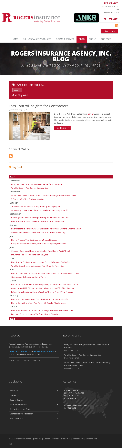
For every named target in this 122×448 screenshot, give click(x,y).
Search (47, 438)
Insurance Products (34, 404)
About (92, 38)
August (13, 225)
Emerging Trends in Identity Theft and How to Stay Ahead (36, 314)
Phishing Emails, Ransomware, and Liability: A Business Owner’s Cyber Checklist (46, 228)
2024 (12, 318)
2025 (12, 176)
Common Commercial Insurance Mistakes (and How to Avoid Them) (40, 251)
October (14, 202)
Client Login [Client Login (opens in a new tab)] (109, 31)
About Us (34, 390)
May (12, 258)
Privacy (55, 438)
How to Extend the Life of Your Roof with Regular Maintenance (38, 303)
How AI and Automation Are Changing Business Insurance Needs (39, 299)
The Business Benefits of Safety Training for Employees (35, 206)
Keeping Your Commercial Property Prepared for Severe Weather (40, 217)
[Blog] (116, 25)
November (15, 191)
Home (15, 38)
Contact (106, 38)
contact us (25, 351)
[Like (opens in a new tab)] (90, 114)
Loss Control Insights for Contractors (38, 105)
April (12, 269)
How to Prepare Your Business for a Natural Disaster (34, 240)
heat (16, 90)
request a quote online (43, 351)
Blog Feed (15, 167)
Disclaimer (65, 438)
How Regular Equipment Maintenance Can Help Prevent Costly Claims (41, 262)
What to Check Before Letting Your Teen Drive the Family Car (37, 266)
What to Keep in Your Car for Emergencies (29, 188)
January (14, 306)
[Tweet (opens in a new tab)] (92, 114)
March (13, 280)
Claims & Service (64, 38)
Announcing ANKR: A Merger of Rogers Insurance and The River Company (43, 288)
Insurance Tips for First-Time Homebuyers (29, 254)
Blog (82, 38)
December (15, 180)
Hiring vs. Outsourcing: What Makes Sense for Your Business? (38, 184)
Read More (62, 127)
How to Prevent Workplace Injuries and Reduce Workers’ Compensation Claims (45, 273)
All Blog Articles (21, 95)
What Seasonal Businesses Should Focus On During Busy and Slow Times (43, 195)
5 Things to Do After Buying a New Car (27, 199)
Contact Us (34, 395)
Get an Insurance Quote (34, 409)
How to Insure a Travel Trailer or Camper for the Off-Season (37, 221)
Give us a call (14, 351)
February (14, 295)
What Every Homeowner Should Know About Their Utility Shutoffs (39, 210)
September (15, 213)
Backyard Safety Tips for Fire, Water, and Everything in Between (39, 243)
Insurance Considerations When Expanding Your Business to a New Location (44, 284)
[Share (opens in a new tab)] (89, 114)
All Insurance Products (37, 38)
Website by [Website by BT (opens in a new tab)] (92, 438)
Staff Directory (34, 418)
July (11, 236)
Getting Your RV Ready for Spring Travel (28, 277)
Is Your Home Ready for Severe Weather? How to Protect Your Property (42, 292)
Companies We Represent (34, 413)
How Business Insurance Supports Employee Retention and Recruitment (43, 310)
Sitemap (36, 360)
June (12, 247)
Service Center (34, 400)
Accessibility (78, 438)
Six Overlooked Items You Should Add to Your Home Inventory (38, 232)
